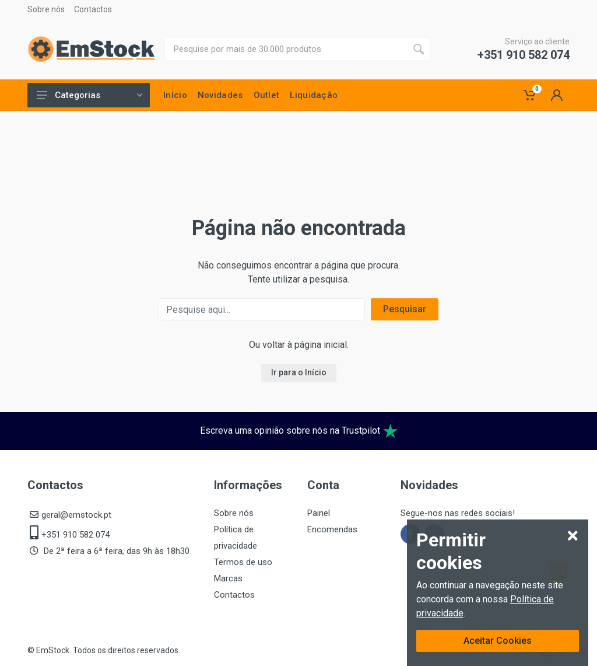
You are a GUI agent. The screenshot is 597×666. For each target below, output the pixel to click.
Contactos (93, 9)
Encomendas (332, 529)
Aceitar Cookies (497, 640)
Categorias (89, 95)
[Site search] (285, 49)
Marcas (228, 578)
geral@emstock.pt (76, 515)
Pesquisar (404, 309)
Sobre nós (46, 9)
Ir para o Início (298, 372)
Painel (318, 513)
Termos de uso (243, 562)
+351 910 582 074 (523, 55)
